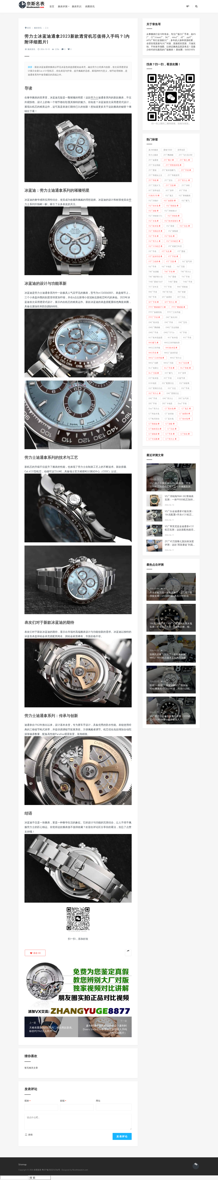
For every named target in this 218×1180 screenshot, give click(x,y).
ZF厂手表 (186, 170)
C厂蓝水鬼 (169, 418)
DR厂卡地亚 (167, 403)
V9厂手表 (152, 251)
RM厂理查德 (182, 287)
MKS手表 (154, 352)
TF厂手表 (168, 287)
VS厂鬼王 (169, 195)
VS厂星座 (170, 226)
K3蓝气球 (181, 378)
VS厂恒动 (169, 236)
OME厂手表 (153, 332)
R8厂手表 (152, 297)
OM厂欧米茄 (154, 322)
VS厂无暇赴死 (156, 231)
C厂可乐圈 (154, 439)
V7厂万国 (171, 261)
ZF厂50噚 (186, 185)
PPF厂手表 (155, 317)
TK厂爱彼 (172, 276)
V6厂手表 (152, 266)
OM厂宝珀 (182, 322)
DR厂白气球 (183, 398)
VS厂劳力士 (155, 241)
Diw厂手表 (182, 403)
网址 (98, 1100)
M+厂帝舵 (185, 368)
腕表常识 (76, 6)
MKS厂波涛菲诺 (171, 353)
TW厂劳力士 (186, 271)
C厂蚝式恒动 (154, 418)
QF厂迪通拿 (167, 297)
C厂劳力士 (171, 439)
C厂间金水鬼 (154, 413)
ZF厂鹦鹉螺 (168, 155)
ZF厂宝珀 (168, 180)
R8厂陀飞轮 (167, 292)
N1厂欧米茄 (173, 337)
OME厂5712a (169, 332)
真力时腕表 (153, 150)
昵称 (27, 1100)
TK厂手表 (186, 276)
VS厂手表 (154, 236)
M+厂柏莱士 (154, 368)
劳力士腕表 (153, 155)
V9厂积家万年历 (175, 246)
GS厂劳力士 (155, 393)
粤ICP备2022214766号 (51, 1170)
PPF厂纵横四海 (155, 312)
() (35, 953)
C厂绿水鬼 (185, 418)
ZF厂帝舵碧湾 (173, 175)
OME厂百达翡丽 (172, 327)
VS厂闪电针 (153, 200)
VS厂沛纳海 (174, 215)
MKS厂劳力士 (176, 358)
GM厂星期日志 (172, 393)
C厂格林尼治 (155, 428)
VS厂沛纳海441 (170, 211)
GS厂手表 (185, 388)
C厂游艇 (170, 423)
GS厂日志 (172, 388)
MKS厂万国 (168, 363)
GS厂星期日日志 (155, 388)
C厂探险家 (154, 434)
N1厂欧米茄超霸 (155, 337)
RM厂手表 (153, 292)
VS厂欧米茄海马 (172, 221)
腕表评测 (62, 6)
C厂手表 (170, 434)
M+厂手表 (169, 368)
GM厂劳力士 (168, 398)
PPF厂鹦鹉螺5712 (157, 307)
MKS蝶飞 (154, 342)
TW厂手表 (169, 271)
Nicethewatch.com (80, 1170)
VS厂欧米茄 (155, 226)
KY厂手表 (168, 378)
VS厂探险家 (173, 231)
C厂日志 (172, 428)
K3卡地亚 (152, 383)
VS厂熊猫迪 (172, 205)
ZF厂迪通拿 (153, 160)
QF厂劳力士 (171, 302)
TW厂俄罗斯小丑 (156, 276)
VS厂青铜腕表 (184, 195)
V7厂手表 (173, 256)
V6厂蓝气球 (187, 261)
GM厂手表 (153, 398)
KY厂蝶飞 (169, 373)
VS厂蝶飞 (186, 200)
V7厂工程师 (155, 261)
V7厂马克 (167, 251)
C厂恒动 (185, 434)
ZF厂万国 (171, 185)
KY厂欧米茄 (153, 378)
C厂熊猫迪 (154, 423)
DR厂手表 (153, 403)
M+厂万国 (154, 373)
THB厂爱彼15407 (156, 282)
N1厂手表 (187, 337)
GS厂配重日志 (168, 383)
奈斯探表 (37, 1170)
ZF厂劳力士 (184, 180)
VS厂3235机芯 (173, 241)
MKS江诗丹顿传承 (172, 342)
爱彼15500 (167, 150)
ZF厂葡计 (169, 160)
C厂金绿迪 (169, 413)
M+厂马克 (184, 363)
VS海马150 (154, 195)
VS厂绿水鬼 (155, 205)
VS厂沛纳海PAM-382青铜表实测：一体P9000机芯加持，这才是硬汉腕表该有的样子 (180, 499)
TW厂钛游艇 (154, 271)
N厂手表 (183, 332)
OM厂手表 (168, 322)
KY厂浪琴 (182, 373)
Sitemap (22, 1164)
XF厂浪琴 (170, 190)
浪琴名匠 (181, 150)
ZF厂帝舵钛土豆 (155, 175)
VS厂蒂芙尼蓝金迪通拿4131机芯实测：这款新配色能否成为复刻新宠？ (180, 529)
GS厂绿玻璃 (184, 383)
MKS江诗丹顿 (154, 347)
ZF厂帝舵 (154, 180)
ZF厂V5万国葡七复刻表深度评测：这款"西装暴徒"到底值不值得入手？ (180, 544)
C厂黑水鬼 (170, 408)
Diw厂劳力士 (154, 408)
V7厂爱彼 (181, 251)
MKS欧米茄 (172, 347)
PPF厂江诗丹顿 (173, 312)
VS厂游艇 (154, 210)
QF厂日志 (181, 297)
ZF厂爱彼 (152, 170)
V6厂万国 (181, 266)
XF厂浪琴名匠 (154, 190)
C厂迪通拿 (185, 413)
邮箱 (63, 1100)
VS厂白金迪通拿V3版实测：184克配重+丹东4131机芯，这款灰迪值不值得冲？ (179, 514)
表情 (29, 1134)
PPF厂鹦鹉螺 (179, 307)
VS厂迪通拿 (170, 200)
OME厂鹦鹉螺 (154, 327)
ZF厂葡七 (185, 160)
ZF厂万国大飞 (154, 185)
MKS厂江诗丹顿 (157, 357)
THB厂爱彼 (172, 282)
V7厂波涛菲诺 (156, 256)
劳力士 (94, 97)
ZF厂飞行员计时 (185, 155)
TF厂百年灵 (153, 287)
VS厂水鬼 (154, 221)
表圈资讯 (90, 6)
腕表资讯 (31, 49)
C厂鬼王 (186, 408)
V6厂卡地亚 (166, 266)
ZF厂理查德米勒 (174, 165)
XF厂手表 (183, 190)
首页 (51, 6)
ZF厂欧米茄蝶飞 (169, 170)
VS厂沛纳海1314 (155, 216)
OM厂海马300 (171, 317)
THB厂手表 (187, 282)
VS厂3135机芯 (156, 246)
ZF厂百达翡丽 (154, 165)
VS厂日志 (185, 226)
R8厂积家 (182, 292)
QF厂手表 (154, 302)
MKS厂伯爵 (153, 363)
